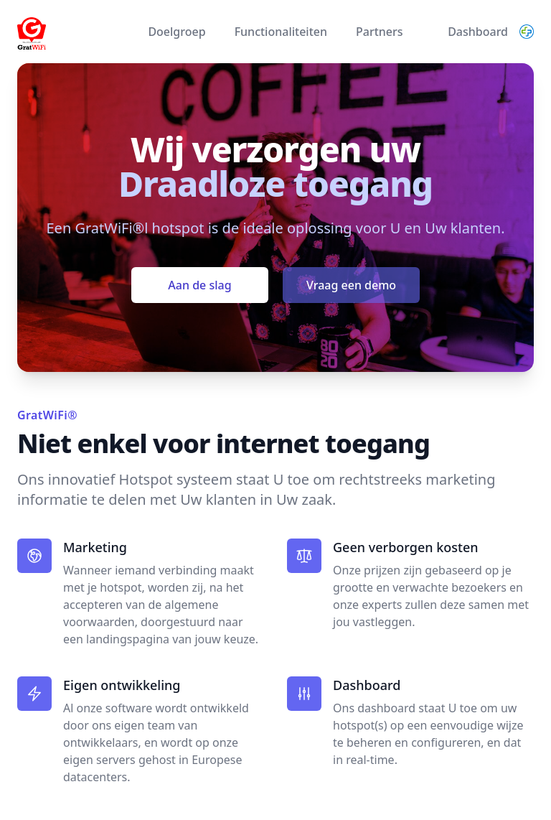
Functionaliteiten (281, 31)
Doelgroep (176, 31)
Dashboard (478, 31)
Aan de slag (199, 285)
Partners (379, 31)
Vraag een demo (351, 285)
